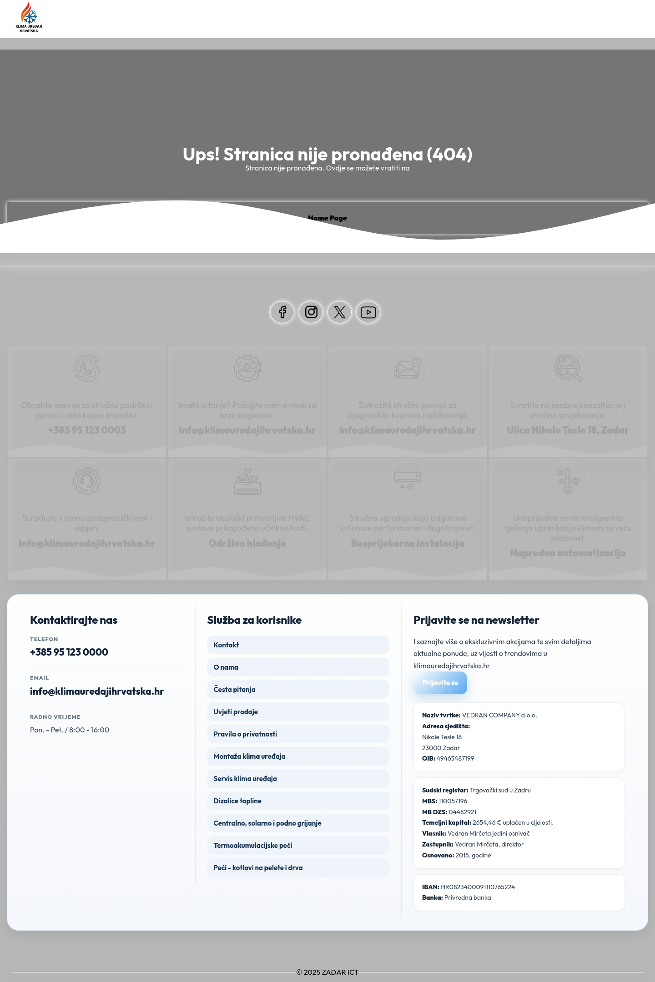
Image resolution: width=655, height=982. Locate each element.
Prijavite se (440, 682)
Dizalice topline (238, 801)
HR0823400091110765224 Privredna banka (468, 892)
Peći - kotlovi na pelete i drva (258, 867)
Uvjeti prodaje (236, 711)
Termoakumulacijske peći (253, 845)
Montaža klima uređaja (250, 756)
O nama (226, 667)
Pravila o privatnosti (245, 734)
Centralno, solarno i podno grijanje (268, 823)
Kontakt (226, 645)
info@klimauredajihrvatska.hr (97, 691)
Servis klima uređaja (245, 778)
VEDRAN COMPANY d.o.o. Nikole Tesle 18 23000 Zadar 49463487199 (479, 736)
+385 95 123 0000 (69, 652)
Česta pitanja (235, 689)
